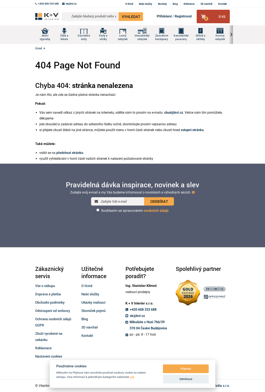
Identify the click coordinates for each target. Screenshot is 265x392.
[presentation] (132, 223)
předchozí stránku (69, 153)
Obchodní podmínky (50, 302)
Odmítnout (185, 379)
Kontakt (222, 3)
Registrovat (183, 16)
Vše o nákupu (45, 286)
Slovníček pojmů (93, 310)
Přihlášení (164, 16)
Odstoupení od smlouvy (52, 310)
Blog (175, 3)
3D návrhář (206, 3)
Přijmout (186, 368)
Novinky (162, 3)
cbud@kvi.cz (173, 112)
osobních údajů (156, 210)
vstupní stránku (192, 130)
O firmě (129, 3)
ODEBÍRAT (159, 201)
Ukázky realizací (93, 302)
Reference (189, 3)
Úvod (38, 48)
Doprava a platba (48, 294)
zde (132, 377)
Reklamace (43, 348)
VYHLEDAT (131, 16)
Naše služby (145, 3)
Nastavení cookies (48, 356)
